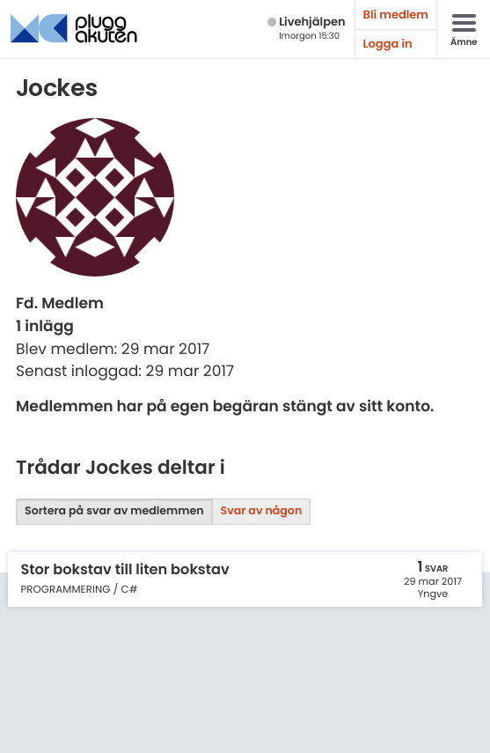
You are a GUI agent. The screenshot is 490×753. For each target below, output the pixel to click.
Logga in (388, 43)
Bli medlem (395, 14)
